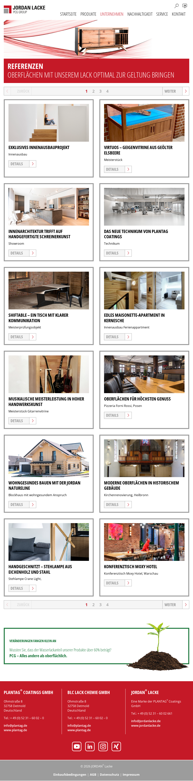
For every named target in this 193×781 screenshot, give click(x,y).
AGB (93, 775)
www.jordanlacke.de (145, 726)
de (185, 5)
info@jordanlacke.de (146, 721)
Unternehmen (111, 14)
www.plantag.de (15, 730)
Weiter (170, 91)
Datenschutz (109, 775)
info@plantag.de (15, 726)
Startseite (68, 14)
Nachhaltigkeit (139, 14)
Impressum (131, 775)
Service (162, 14)
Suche (176, 6)
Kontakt (178, 14)
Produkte (88, 14)
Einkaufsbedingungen (69, 775)
